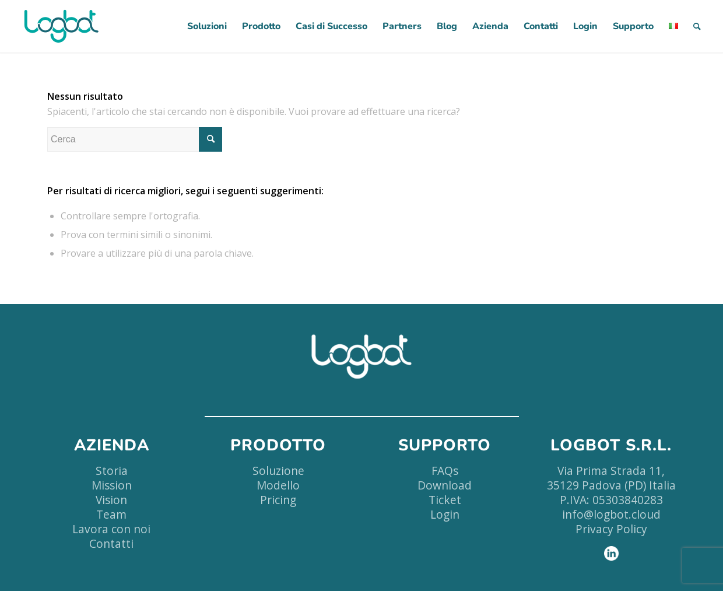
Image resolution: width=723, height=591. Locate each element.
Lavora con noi (111, 529)
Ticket (445, 500)
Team (111, 514)
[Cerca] (697, 26)
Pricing (278, 500)
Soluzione (278, 470)
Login (444, 514)
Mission (112, 485)
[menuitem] (207, 26)
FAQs (444, 470)
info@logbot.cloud (611, 514)
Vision (111, 500)
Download (444, 485)
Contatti (111, 543)
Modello (278, 485)
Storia (112, 470)
